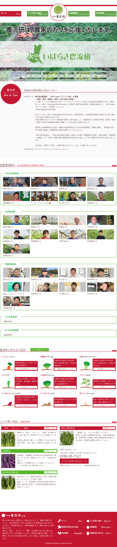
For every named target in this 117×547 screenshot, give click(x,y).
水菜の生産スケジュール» (104, 369)
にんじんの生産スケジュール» (26, 368)
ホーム (10, 14)
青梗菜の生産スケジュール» (65, 369)
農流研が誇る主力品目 (70, 527)
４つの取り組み (37, 14)
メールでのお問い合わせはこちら (74, 461)
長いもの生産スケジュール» (104, 405)
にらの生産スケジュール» (26, 387)
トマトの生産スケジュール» (104, 387)
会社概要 (106, 14)
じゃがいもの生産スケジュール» (65, 405)
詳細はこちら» (50, 428)
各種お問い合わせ (99, 533)
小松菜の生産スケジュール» (65, 387)
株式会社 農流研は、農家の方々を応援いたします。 (58, 12)
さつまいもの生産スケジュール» (26, 405)
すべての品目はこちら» (39, 349)
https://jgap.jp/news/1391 (46, 109)
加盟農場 (79, 14)
